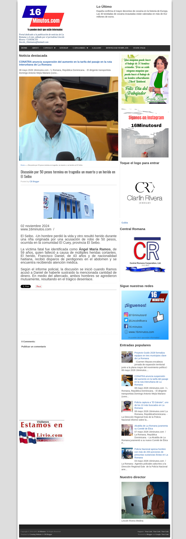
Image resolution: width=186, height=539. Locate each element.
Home (24, 48)
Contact (48, 48)
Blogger (149, 534)
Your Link (148, 531)
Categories (79, 48)
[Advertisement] (45, 311)
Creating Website (36, 534)
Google (158, 534)
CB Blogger (34, 181)
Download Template (117, 48)
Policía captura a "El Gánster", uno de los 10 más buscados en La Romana (151, 405)
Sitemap (63, 48)
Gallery (96, 48)
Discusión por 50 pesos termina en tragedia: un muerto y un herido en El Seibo (68, 174)
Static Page (139, 48)
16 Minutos (42, 531)
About (35, 48)
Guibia (124, 222)
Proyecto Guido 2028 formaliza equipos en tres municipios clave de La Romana (150, 355)
